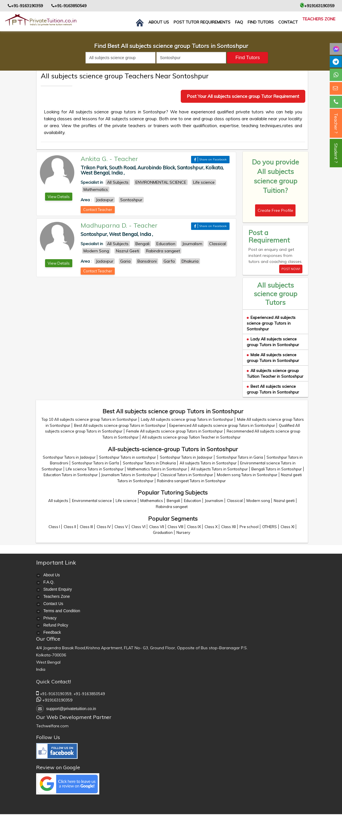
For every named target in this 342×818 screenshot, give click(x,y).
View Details (59, 196)
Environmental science (92, 500)
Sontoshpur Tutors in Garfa (95, 463)
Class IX (194, 526)
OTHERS (269, 526)
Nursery (183, 532)
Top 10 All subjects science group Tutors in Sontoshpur (89, 419)
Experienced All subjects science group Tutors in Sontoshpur (271, 323)
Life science (126, 500)
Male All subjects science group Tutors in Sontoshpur (273, 357)
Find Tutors (261, 22)
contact (288, 22)
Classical (235, 500)
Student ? (336, 153)
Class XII (228, 526)
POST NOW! (290, 269)
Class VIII (175, 526)
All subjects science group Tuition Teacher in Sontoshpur (275, 373)
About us (158, 22)
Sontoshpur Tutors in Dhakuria (149, 463)
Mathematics (151, 500)
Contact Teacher (97, 209)
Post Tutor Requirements (202, 22)
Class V (121, 526)
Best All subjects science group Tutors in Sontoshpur (273, 389)
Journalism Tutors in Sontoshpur (129, 474)
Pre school (249, 526)
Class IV (104, 526)
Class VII (156, 526)
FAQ (239, 22)
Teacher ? (336, 123)
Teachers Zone (318, 19)
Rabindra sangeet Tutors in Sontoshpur (191, 480)
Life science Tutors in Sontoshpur (95, 469)
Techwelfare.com (52, 725)
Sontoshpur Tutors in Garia (239, 457)
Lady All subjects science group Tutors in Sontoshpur (273, 341)
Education (192, 500)
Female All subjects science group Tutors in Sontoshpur (174, 431)
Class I (54, 526)
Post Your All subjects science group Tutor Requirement (243, 96)
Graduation (163, 532)
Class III (86, 526)
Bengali (173, 500)
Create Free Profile (275, 210)
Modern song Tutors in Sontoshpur (247, 474)
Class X (211, 526)
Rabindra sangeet (172, 506)
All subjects (58, 500)
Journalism (214, 500)
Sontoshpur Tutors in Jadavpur (69, 457)
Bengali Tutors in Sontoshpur (276, 469)
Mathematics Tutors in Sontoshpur (157, 469)
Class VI (138, 526)
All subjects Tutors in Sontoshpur (208, 463)
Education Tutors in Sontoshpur (71, 474)
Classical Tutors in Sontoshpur (186, 474)
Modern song (258, 500)
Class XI (287, 526)
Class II (70, 526)
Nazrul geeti (284, 500)
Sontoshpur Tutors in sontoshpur (127, 457)
